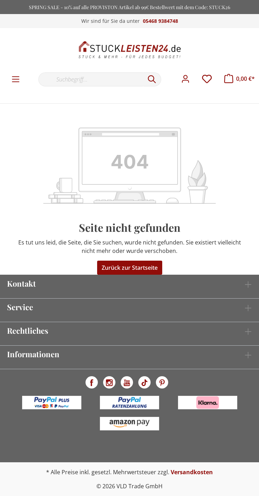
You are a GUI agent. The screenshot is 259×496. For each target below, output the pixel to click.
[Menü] (15, 79)
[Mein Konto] (185, 79)
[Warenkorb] (239, 78)
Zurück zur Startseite (130, 268)
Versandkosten (192, 472)
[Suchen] (152, 79)
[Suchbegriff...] (90, 79)
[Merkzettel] (206, 79)
